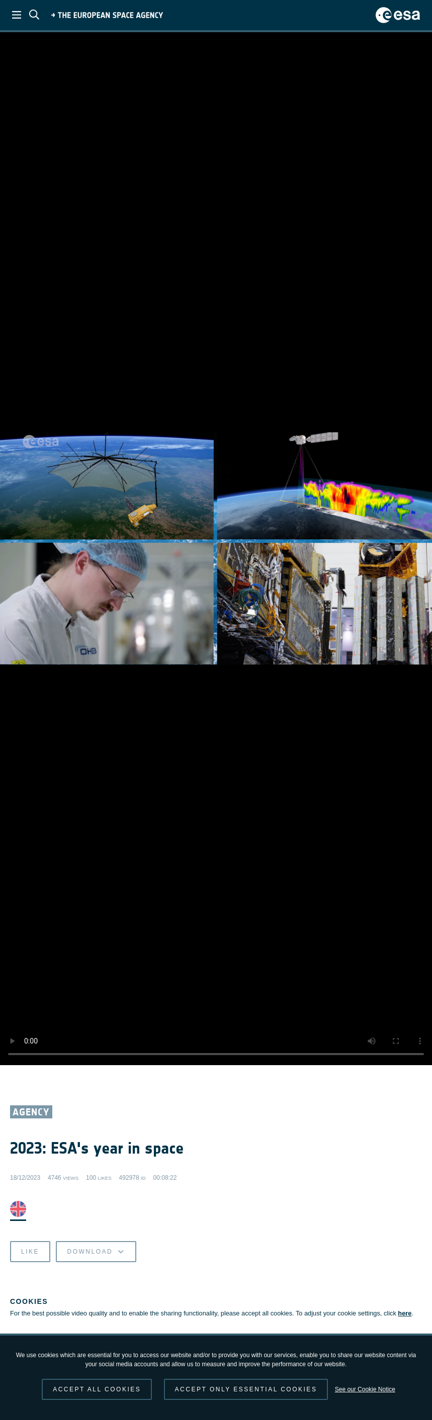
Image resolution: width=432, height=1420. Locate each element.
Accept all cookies (97, 1389)
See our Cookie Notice (365, 1389)
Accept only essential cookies (246, 1389)
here (404, 1313)
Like (30, 1251)
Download (96, 1251)
